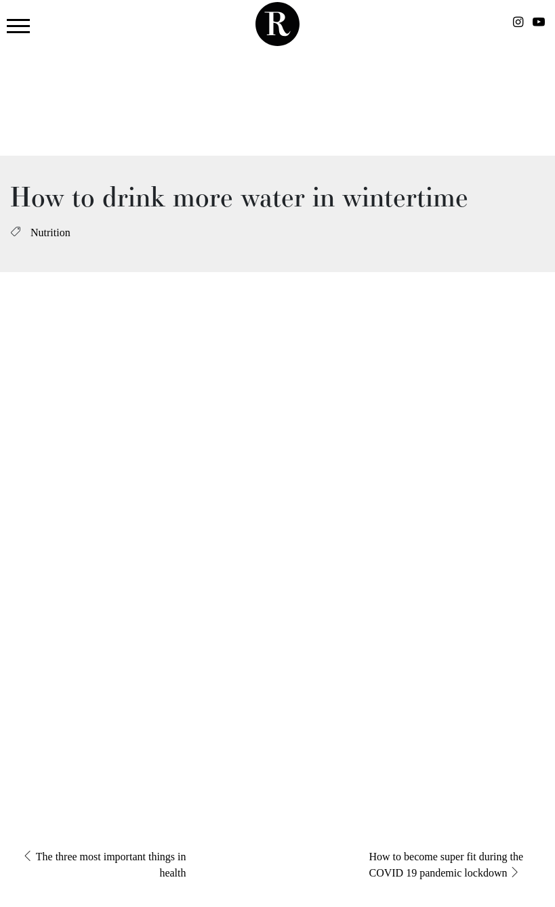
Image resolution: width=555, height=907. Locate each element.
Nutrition (50, 232)
